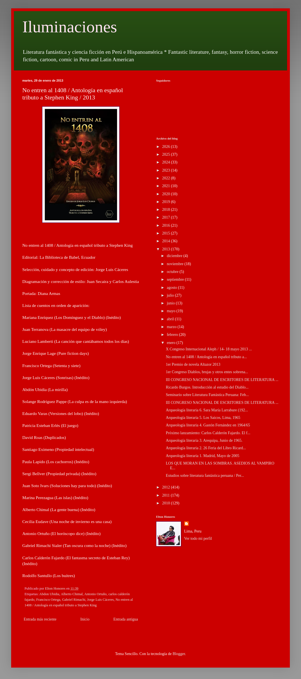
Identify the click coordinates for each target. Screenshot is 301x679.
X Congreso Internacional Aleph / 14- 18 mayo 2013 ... (209, 349)
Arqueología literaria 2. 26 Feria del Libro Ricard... (206, 448)
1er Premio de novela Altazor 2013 (193, 364)
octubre (173, 272)
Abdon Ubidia (49, 594)
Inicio (84, 619)
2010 (166, 503)
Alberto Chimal (72, 594)
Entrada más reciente (40, 619)
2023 (166, 170)
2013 (166, 249)
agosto (172, 287)
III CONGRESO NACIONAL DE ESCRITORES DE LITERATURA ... (222, 380)
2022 (166, 178)
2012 (166, 487)
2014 (166, 241)
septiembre (176, 279)
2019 (166, 202)
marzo (172, 327)
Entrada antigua (125, 619)
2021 (166, 186)
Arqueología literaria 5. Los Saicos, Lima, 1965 (203, 418)
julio (171, 295)
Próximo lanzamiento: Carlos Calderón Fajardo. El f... (208, 433)
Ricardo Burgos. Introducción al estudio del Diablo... (207, 387)
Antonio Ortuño (95, 594)
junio (171, 303)
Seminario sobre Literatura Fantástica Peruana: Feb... (207, 395)
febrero (173, 335)
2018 (166, 209)
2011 (166, 495)
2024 (166, 162)
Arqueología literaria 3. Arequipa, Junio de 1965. (204, 440)
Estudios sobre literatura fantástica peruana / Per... (205, 475)
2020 (166, 194)
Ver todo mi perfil (198, 538)
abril (171, 319)
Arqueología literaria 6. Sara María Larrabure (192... (207, 410)
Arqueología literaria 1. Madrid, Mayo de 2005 (202, 456)
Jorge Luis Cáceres (100, 600)
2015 (166, 233)
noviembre (175, 264)
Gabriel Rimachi (74, 600)
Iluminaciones (69, 27)
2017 (166, 217)
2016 (166, 225)
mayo (171, 311)
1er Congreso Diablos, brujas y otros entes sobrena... (207, 372)
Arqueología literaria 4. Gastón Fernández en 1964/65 (208, 425)
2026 (166, 147)
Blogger (179, 654)
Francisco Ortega (48, 600)
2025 (166, 154)
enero (171, 343)
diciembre (175, 256)
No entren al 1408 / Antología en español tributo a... (206, 357)
